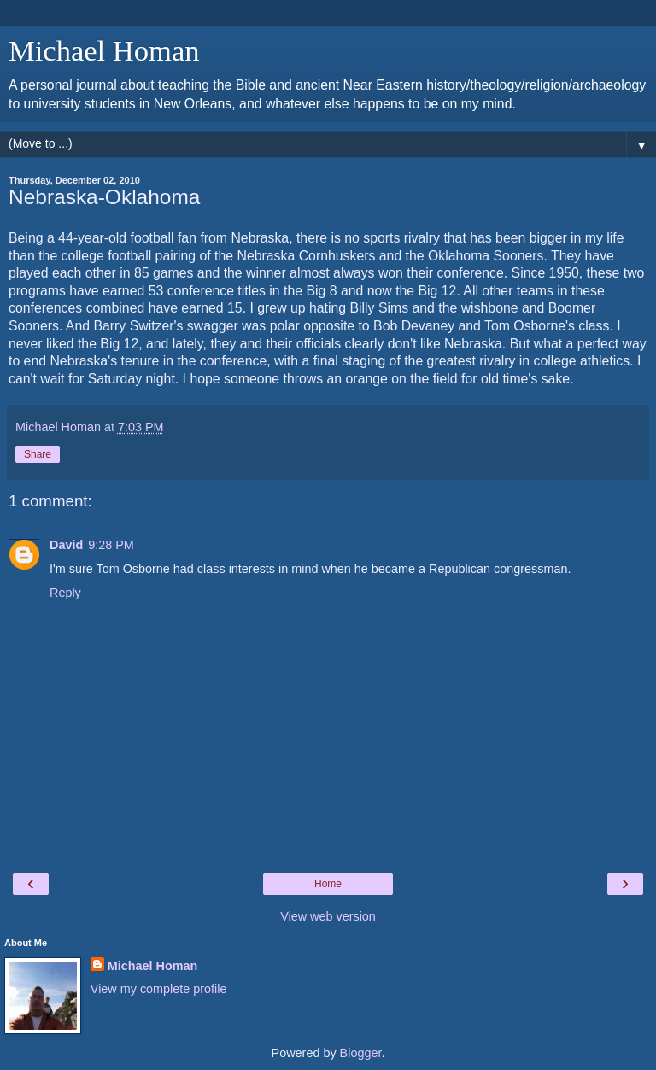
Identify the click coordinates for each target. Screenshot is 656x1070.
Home (328, 884)
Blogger (361, 1053)
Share (37, 454)
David (66, 545)
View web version (328, 916)
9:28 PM (111, 545)
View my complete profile (159, 989)
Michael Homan (104, 50)
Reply (65, 592)
